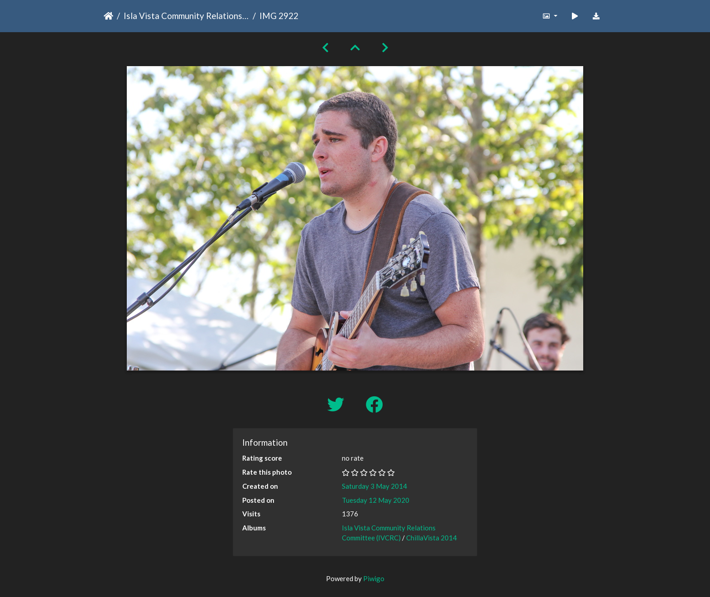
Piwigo (373, 578)
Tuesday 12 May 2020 (375, 500)
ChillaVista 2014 (431, 538)
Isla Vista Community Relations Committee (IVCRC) (186, 15)
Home (108, 16)
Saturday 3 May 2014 (374, 486)
